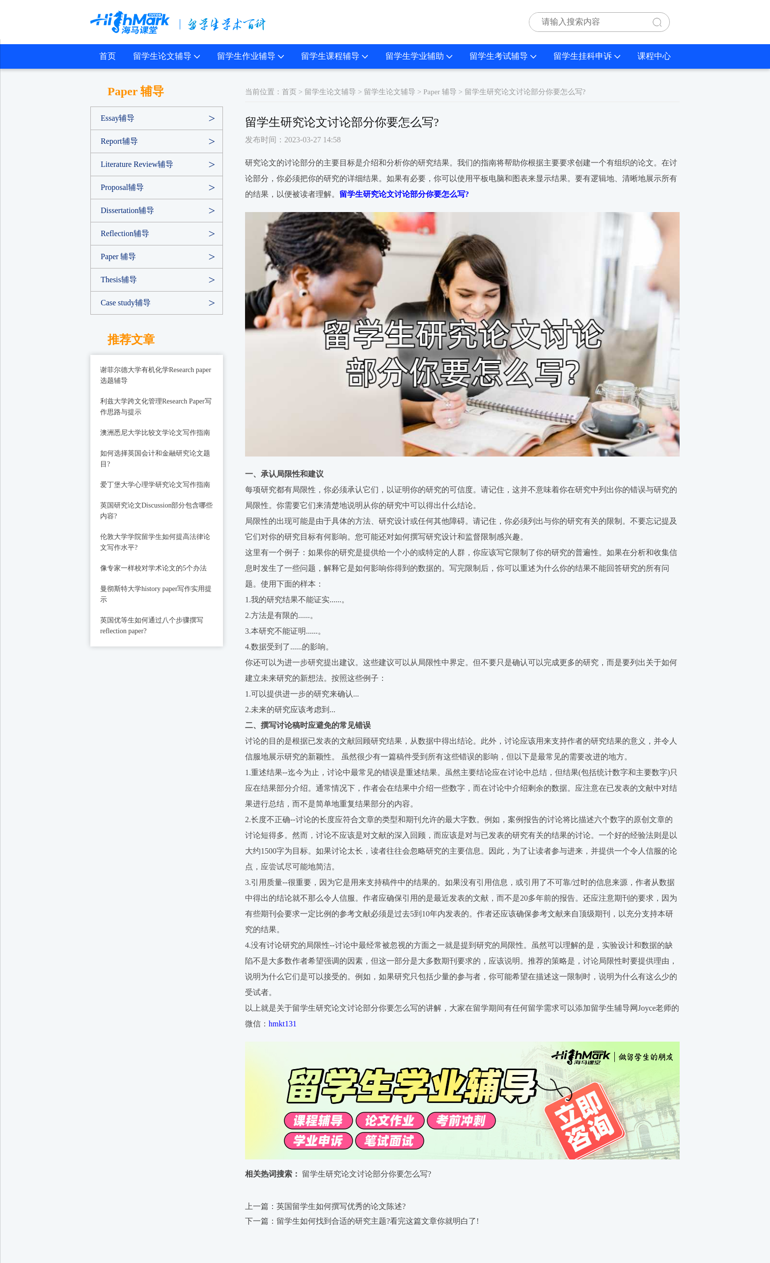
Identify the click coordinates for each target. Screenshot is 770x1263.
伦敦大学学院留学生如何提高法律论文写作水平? (155, 542)
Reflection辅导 (125, 233)
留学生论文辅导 (166, 56)
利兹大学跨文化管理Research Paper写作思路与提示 (156, 407)
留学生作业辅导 (250, 56)
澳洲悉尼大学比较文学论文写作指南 (155, 432)
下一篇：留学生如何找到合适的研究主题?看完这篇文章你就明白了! (362, 1221)
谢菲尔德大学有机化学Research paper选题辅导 (155, 375)
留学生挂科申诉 (586, 56)
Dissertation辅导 (127, 210)
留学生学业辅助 (418, 56)
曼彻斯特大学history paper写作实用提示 (156, 594)
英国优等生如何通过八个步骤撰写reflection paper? (151, 626)
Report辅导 (119, 141)
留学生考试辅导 (502, 56)
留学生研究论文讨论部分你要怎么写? (366, 1174)
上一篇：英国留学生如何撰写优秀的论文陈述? (325, 1206)
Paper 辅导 (118, 256)
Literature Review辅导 (137, 164)
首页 (107, 56)
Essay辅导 (118, 118)
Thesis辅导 (119, 279)
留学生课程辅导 (334, 56)
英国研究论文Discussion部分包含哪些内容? (156, 511)
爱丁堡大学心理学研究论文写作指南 (155, 484)
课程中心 (654, 56)
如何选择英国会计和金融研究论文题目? (155, 459)
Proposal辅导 (122, 187)
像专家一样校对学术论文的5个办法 (153, 568)
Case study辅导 (126, 302)
